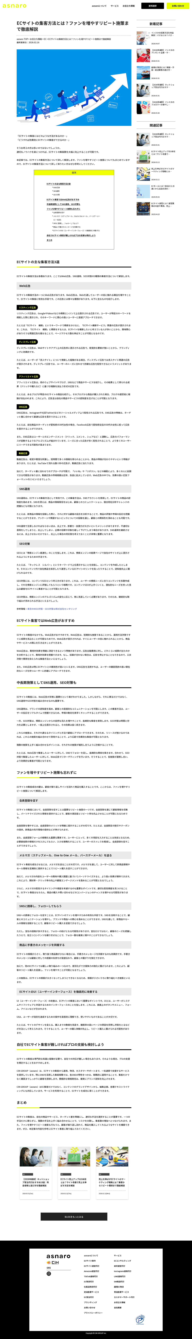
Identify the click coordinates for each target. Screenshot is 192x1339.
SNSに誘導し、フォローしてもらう (66, 223)
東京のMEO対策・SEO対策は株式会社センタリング (52, 608)
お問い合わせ (178, 5)
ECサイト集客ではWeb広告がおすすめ (63, 199)
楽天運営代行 (119, 1266)
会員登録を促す (59, 212)
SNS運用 (56, 191)
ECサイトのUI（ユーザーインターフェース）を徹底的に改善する (76, 230)
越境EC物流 (119, 1286)
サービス (115, 5)
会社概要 (117, 1307)
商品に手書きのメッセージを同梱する (67, 227)
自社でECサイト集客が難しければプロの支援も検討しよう (71, 235)
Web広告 (56, 187)
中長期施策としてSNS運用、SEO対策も (63, 204)
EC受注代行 (89, 1297)
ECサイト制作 (90, 1260)
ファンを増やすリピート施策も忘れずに (63, 208)
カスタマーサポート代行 (124, 1297)
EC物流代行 (89, 1281)
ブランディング (90, 1302)
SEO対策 (56, 194)
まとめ (49, 240)
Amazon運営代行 (91, 1271)
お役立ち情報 (129, 5)
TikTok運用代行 (91, 1276)
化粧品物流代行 (90, 1286)
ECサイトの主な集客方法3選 (59, 183)
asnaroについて (99, 5)
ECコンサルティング (122, 1260)
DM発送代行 (119, 1281)
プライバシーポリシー (93, 1312)
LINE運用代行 (119, 1276)
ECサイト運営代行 (91, 1266)
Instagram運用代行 (122, 1271)
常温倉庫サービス (121, 1292)
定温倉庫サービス (91, 1292)
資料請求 (153, 5)
